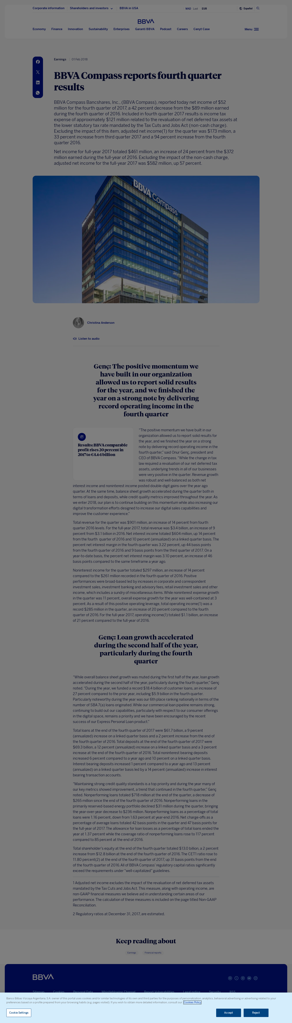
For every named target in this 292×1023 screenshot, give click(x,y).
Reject (256, 1012)
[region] (146, 1008)
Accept (228, 1012)
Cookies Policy (192, 1002)
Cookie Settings (18, 1012)
